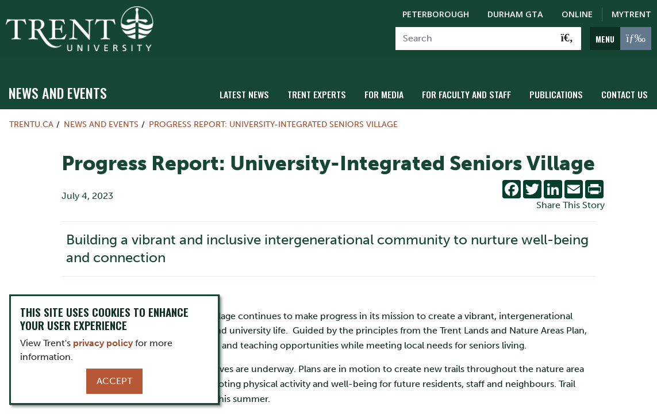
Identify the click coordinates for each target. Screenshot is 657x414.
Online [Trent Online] (577, 14)
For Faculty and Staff (473, 88)
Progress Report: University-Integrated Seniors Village (273, 118)
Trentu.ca (31, 118)
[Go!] (567, 38)
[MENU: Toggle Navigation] (620, 38)
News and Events (58, 86)
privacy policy (103, 343)
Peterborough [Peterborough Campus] (435, 14)
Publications (560, 88)
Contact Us (626, 88)
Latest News (259, 88)
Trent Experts (329, 88)
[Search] (474, 38)
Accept (114, 380)
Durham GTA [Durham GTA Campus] (515, 14)
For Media (394, 88)
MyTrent (631, 14)
